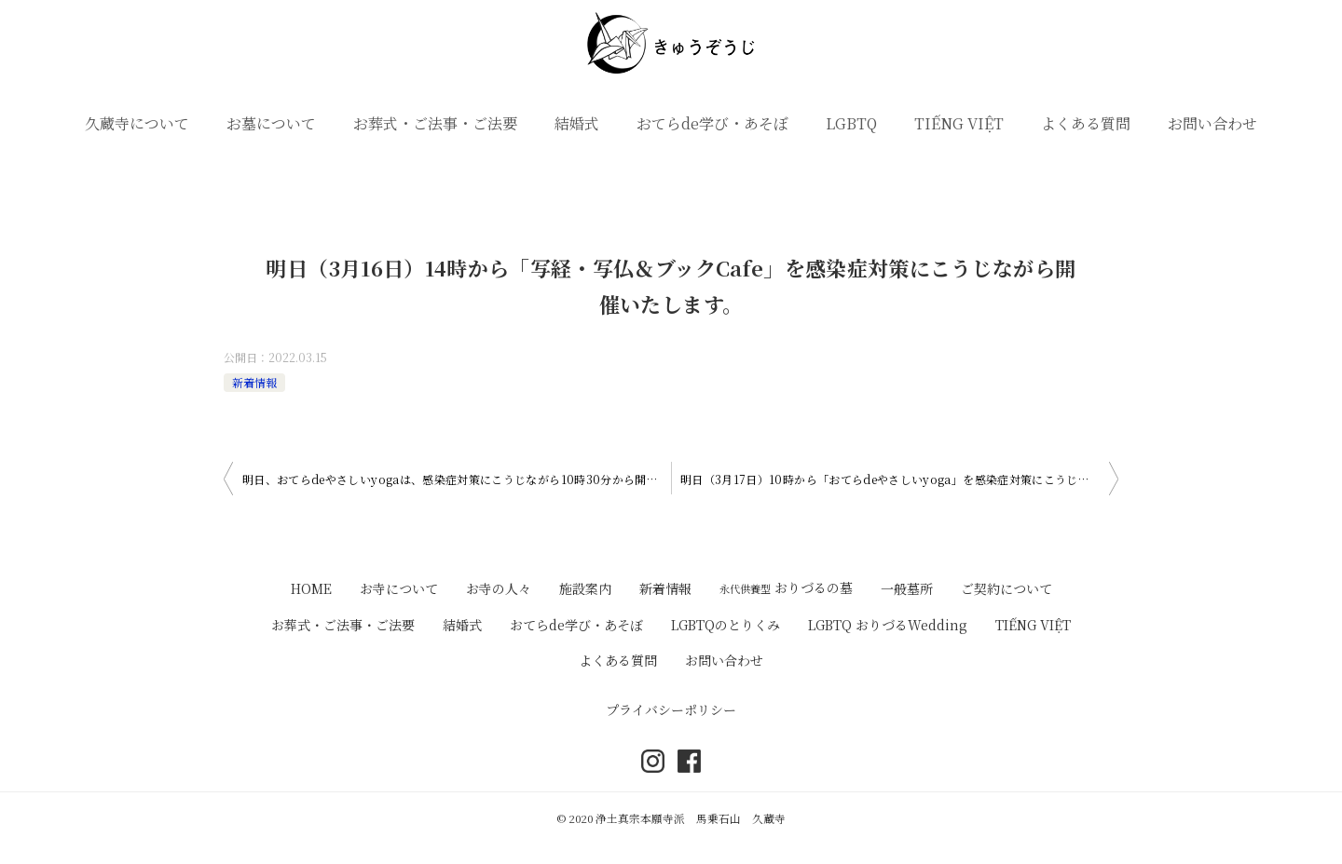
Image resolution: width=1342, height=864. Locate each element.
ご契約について (1006, 588)
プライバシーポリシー (671, 709)
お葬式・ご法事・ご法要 (435, 123)
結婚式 (577, 123)
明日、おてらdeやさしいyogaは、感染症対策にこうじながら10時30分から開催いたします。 (456, 479)
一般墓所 (907, 588)
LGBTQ (851, 123)
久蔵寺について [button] (137, 123)
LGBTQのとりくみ (725, 624)
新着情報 (254, 382)
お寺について (399, 588)
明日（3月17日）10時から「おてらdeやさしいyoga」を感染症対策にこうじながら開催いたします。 (899, 479)
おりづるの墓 (786, 587)
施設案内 (585, 588)
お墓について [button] (271, 123)
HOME (311, 588)
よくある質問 (1085, 123)
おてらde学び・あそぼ (712, 123)
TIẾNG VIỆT (959, 123)
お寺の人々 (498, 588)
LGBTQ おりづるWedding (887, 624)
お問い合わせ (1212, 123)
